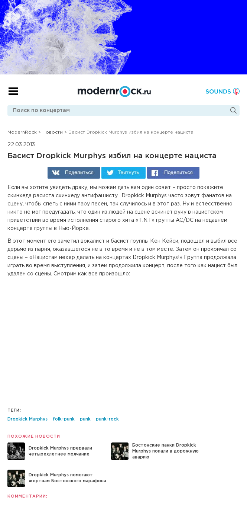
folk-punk (64, 419)
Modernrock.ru (114, 91)
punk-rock (107, 419)
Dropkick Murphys (27, 419)
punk (85, 419)
